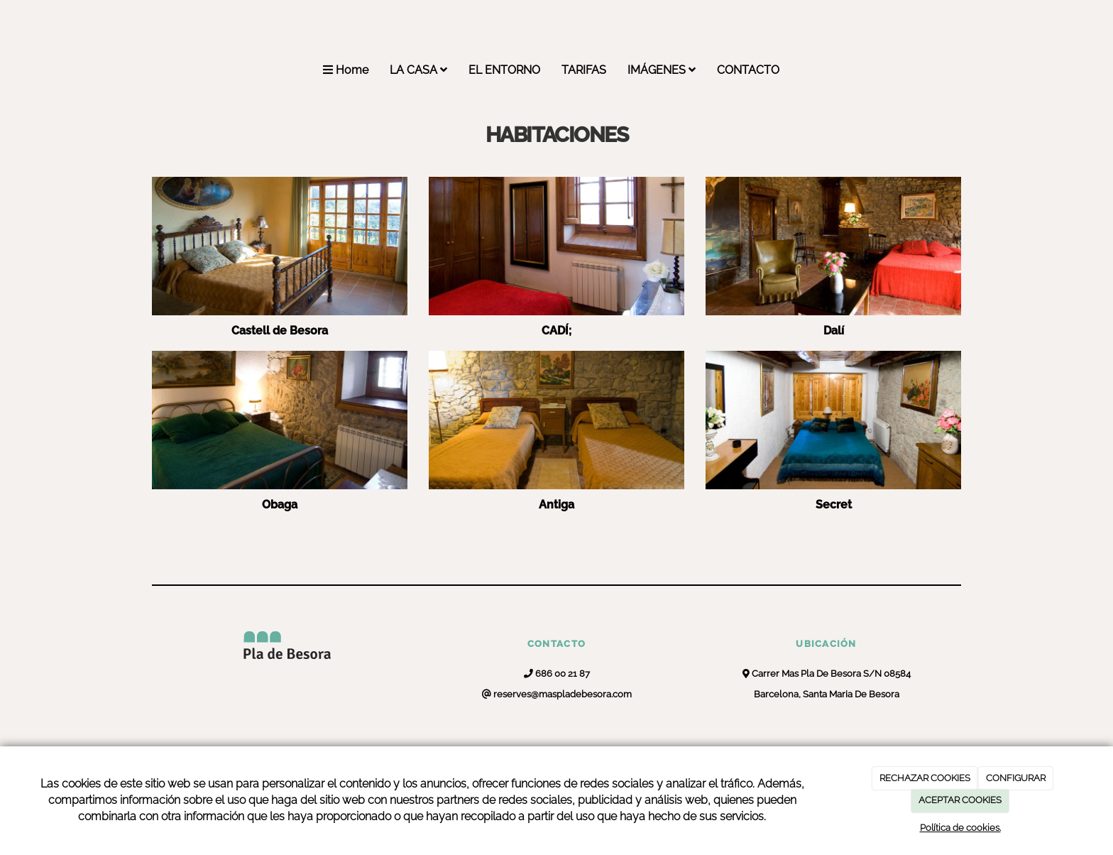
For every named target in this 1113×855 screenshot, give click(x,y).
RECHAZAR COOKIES (924, 778)
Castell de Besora (279, 330)
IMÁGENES (661, 70)
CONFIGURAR (1016, 778)
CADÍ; (556, 330)
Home (345, 70)
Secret (834, 504)
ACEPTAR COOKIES (960, 800)
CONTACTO (748, 70)
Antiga (556, 504)
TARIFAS (583, 70)
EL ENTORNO (504, 70)
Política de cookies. (960, 827)
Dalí (833, 330)
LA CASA (418, 70)
